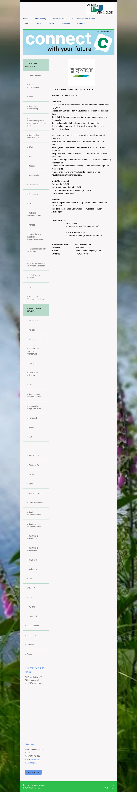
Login (112, 785)
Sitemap (41, 785)
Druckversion (30, 785)
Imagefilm (33, 772)
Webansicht (109, 788)
